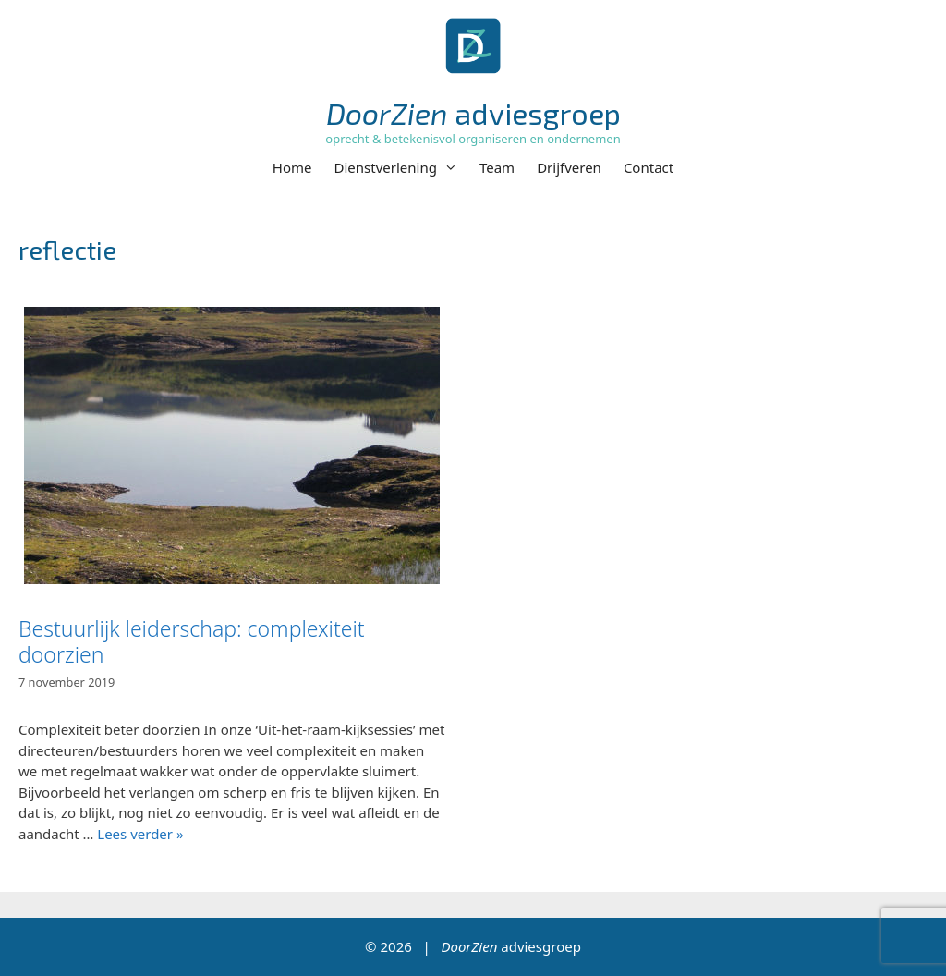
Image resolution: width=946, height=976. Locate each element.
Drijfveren (569, 167)
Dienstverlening (401, 167)
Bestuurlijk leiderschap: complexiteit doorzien (191, 641)
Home (292, 167)
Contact (648, 167)
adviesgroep (473, 112)
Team (497, 167)
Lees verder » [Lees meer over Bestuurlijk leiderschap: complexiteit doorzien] (140, 833)
